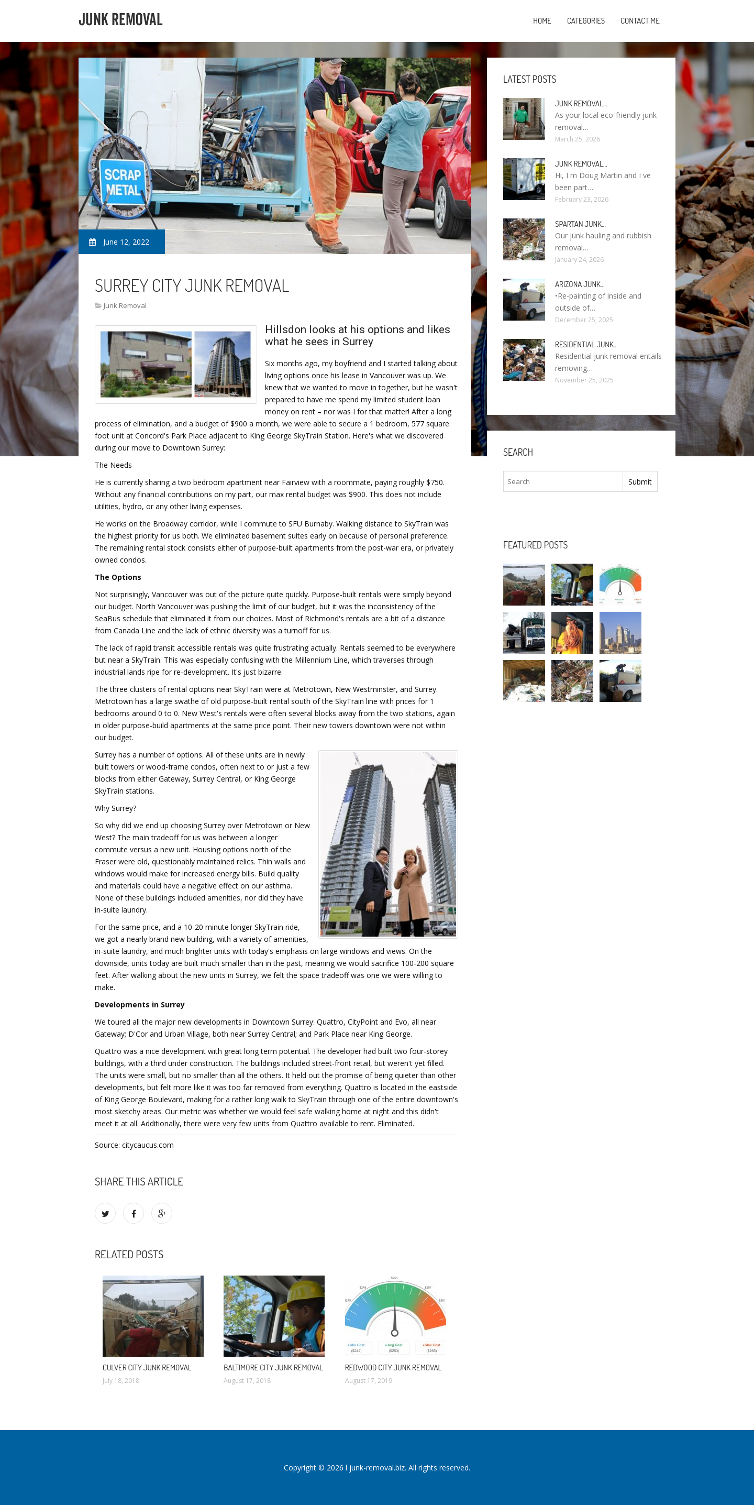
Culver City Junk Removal (147, 1367)
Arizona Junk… (580, 284)
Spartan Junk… (580, 224)
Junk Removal (125, 305)
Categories (586, 21)
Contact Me (640, 21)
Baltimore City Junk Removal (273, 1367)
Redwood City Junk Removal (393, 1367)
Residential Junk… (586, 344)
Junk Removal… (581, 103)
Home (542, 21)
